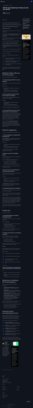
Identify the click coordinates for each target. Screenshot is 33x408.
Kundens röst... (25, 23)
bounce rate (6, 183)
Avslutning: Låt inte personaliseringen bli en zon (26, 28)
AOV (7, 102)
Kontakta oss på (4, 381)
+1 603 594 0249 (9, 382)
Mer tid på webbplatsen (5, 138)
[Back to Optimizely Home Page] (3, 1)
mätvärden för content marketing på (11, 159)
